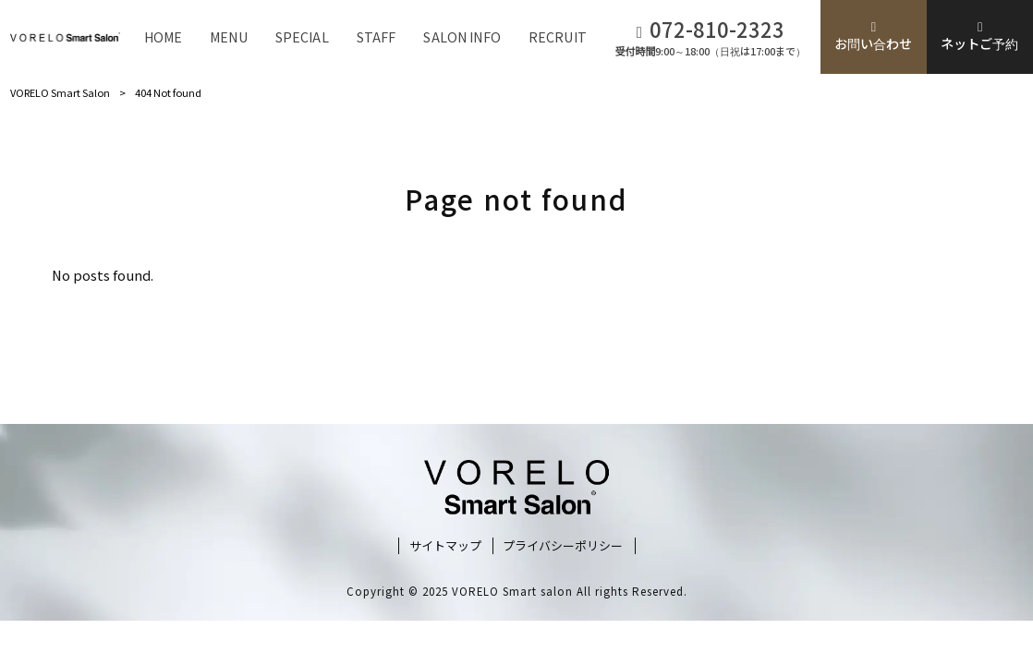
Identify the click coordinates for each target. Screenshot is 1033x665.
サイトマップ (445, 546)
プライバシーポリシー (563, 546)
